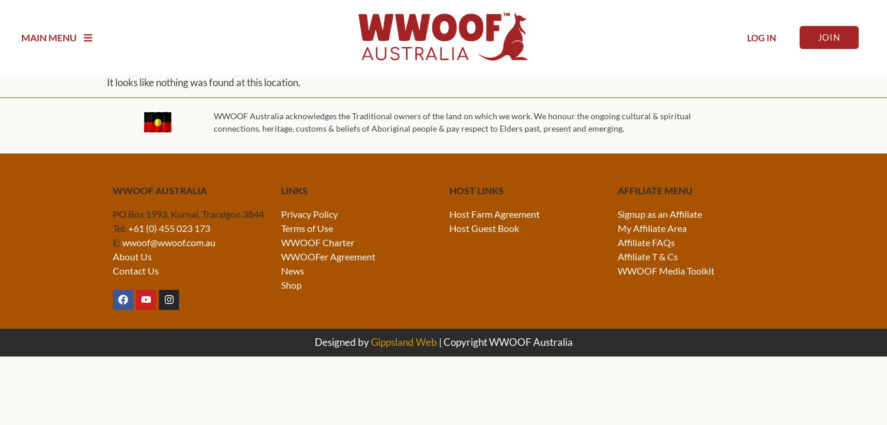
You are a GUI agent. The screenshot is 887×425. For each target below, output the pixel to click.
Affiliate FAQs (646, 242)
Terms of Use (307, 228)
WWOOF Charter (317, 242)
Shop (291, 284)
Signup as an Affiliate (660, 214)
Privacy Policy (309, 214)
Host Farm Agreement (494, 214)
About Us (132, 256)
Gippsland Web (404, 342)
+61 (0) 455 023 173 (169, 228)
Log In (761, 37)
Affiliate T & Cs (648, 256)
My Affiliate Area (652, 228)
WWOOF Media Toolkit (666, 270)
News (292, 270)
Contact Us (136, 270)
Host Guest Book (484, 228)
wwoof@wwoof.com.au (169, 242)
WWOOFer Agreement (328, 256)
